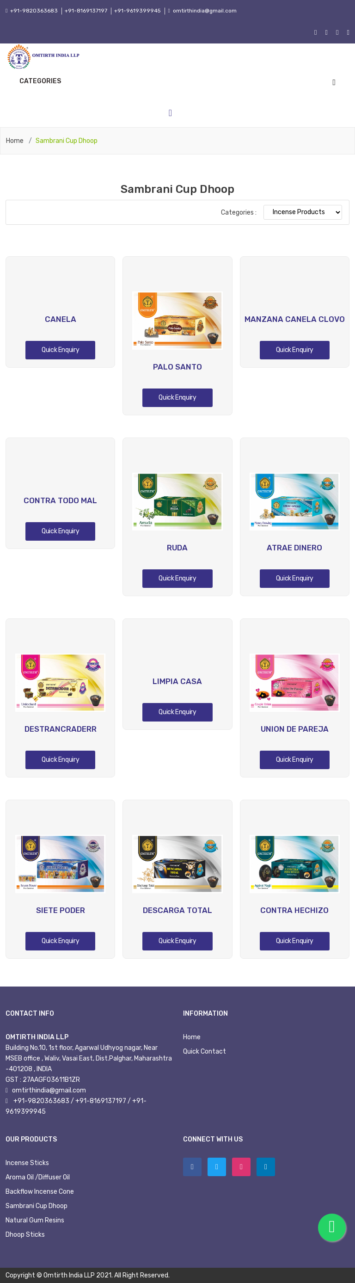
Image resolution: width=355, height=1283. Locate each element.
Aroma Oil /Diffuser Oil (38, 1177)
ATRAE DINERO (294, 547)
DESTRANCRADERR (60, 729)
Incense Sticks (27, 1163)
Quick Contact (204, 1051)
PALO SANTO (177, 366)
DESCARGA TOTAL (177, 910)
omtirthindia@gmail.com (206, 10)
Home (15, 141)
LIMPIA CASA (177, 681)
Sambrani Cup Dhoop (36, 1206)
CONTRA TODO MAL (60, 500)
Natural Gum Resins (35, 1220)
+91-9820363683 (33, 10)
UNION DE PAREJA (295, 729)
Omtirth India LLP (69, 1275)
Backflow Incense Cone (40, 1192)
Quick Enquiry (60, 350)
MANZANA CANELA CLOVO (295, 319)
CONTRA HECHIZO (294, 910)
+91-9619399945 (137, 10)
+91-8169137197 (86, 10)
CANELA (60, 319)
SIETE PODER (60, 910)
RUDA (177, 547)
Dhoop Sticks (25, 1235)
